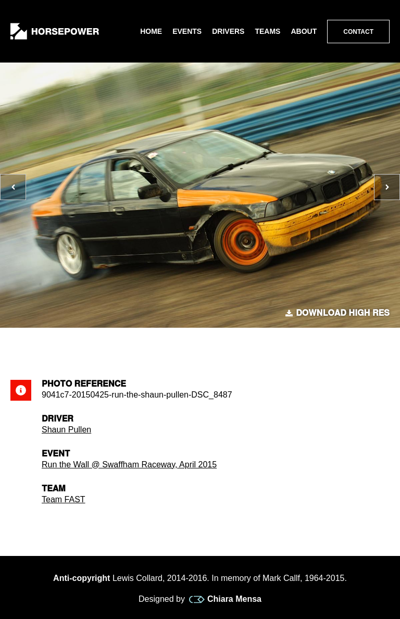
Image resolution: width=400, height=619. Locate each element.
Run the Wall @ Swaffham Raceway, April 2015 (129, 464)
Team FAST (63, 499)
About (304, 31)
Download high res (337, 313)
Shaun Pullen (66, 429)
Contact (358, 31)
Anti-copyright (81, 578)
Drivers (228, 31)
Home (151, 31)
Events (187, 31)
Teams (267, 31)
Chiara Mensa (225, 599)
